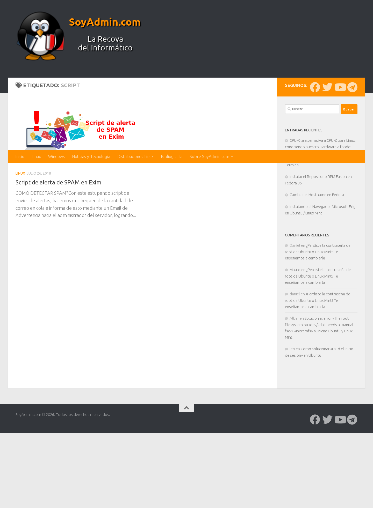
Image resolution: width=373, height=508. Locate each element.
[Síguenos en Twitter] (327, 172)
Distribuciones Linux (135, 156)
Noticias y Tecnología (91, 156)
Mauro (295, 355)
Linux (36, 156)
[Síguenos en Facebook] (315, 172)
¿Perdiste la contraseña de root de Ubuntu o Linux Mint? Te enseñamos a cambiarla (317, 337)
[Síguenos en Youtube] (340, 172)
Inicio (19, 156)
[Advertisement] (186, 111)
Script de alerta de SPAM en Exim (61, 267)
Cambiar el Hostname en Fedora (317, 280)
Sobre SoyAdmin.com (209, 156)
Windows (56, 156)
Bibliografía (171, 156)
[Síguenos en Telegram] (352, 172)
